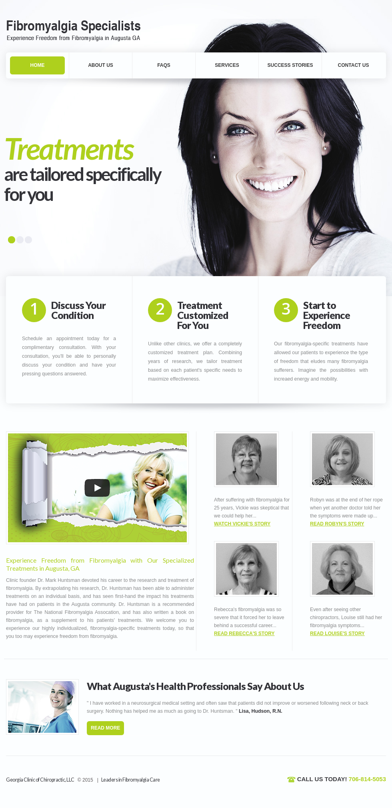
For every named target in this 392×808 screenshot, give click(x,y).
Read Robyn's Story (337, 524)
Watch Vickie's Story (242, 524)
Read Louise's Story (337, 633)
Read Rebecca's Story (244, 633)
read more (105, 728)
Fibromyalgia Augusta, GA (79, 30)
